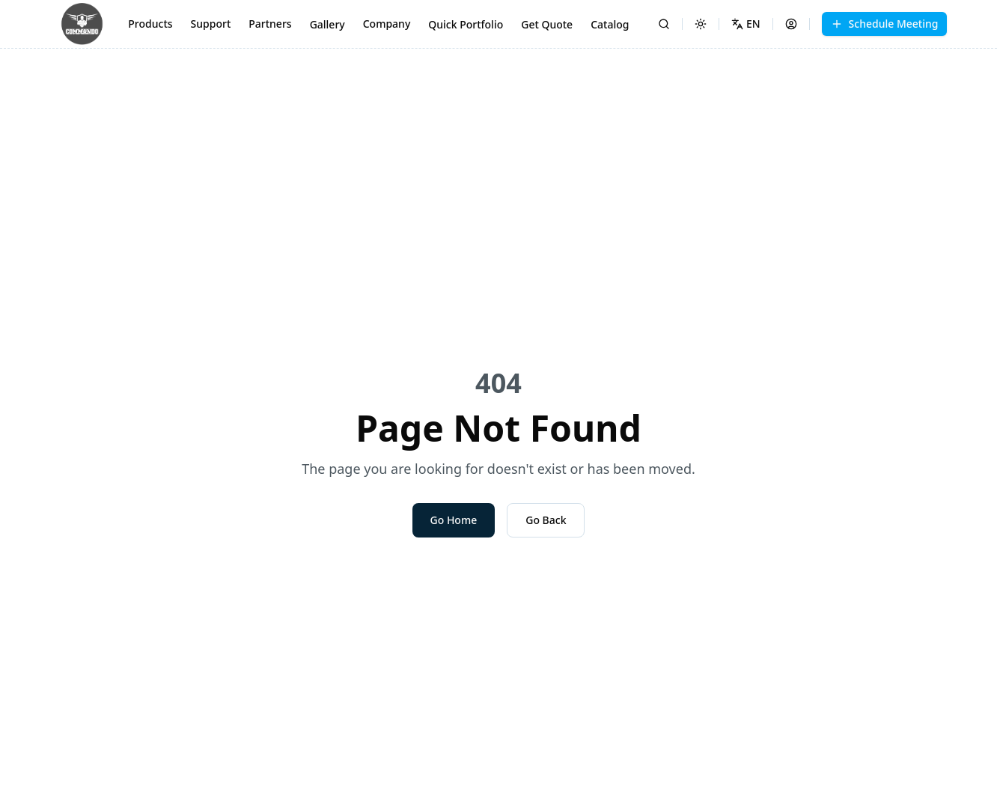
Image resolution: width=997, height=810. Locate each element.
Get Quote (547, 24)
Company (387, 23)
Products (150, 23)
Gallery (327, 24)
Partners (270, 23)
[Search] (664, 24)
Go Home (454, 520)
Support (211, 23)
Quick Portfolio (465, 24)
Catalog (610, 24)
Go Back (545, 520)
